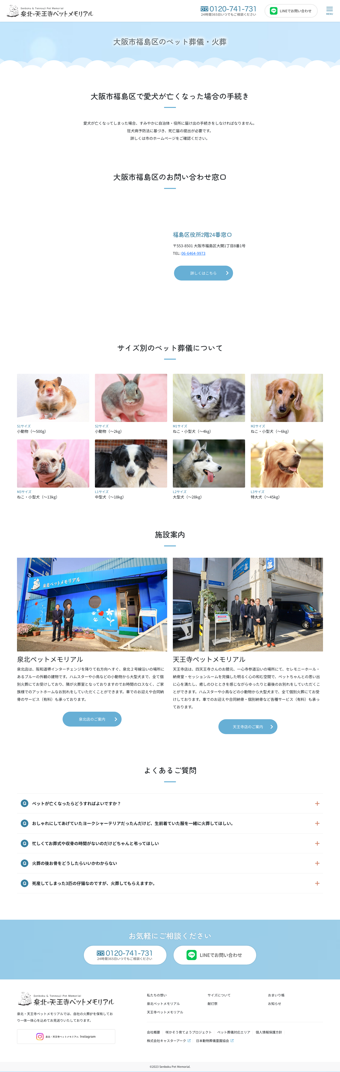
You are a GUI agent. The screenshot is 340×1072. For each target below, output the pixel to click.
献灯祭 (212, 1004)
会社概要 (153, 1032)
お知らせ (274, 1004)
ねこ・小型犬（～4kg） (209, 425)
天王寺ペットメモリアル (165, 1012)
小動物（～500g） (53, 425)
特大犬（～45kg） (287, 491)
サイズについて (219, 995)
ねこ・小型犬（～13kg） (53, 491)
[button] (329, 11)
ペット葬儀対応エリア (233, 1032)
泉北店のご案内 (92, 719)
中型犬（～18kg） (131, 491)
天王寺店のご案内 (248, 727)
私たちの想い (157, 995)
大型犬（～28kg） (209, 491)
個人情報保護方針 (269, 1032)
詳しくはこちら (203, 273)
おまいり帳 (276, 995)
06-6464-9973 (193, 253)
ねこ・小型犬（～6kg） (287, 425)
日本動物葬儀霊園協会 (212, 1041)
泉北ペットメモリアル (163, 1004)
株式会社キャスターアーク (166, 1041)
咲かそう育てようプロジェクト (189, 1032)
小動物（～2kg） (131, 425)
